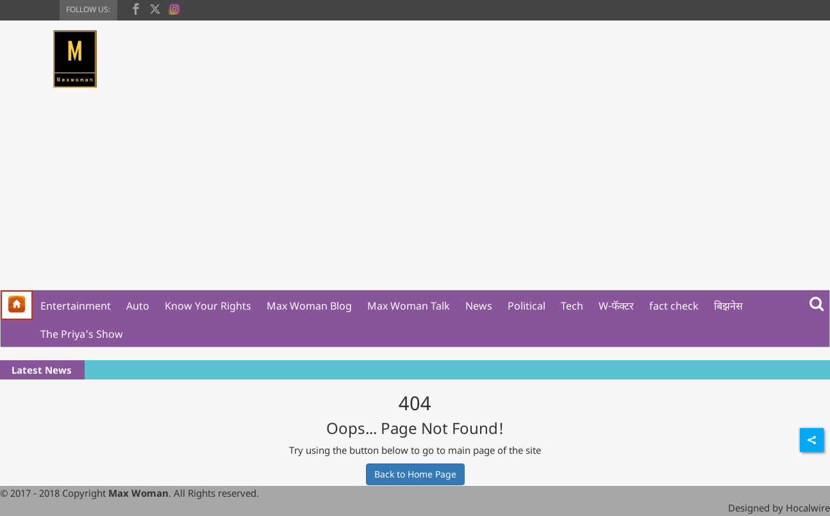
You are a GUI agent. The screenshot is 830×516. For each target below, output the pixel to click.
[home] (16, 305)
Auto (137, 306)
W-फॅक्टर (616, 306)
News (478, 306)
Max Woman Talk (408, 306)
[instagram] (174, 7)
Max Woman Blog (309, 306)
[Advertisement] (415, 193)
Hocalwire (808, 507)
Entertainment (75, 306)
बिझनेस (728, 306)
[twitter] (155, 7)
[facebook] (136, 7)
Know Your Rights (208, 306)
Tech (572, 306)
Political (526, 306)
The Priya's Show (81, 334)
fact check (674, 306)
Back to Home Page (415, 474)
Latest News (42, 369)
